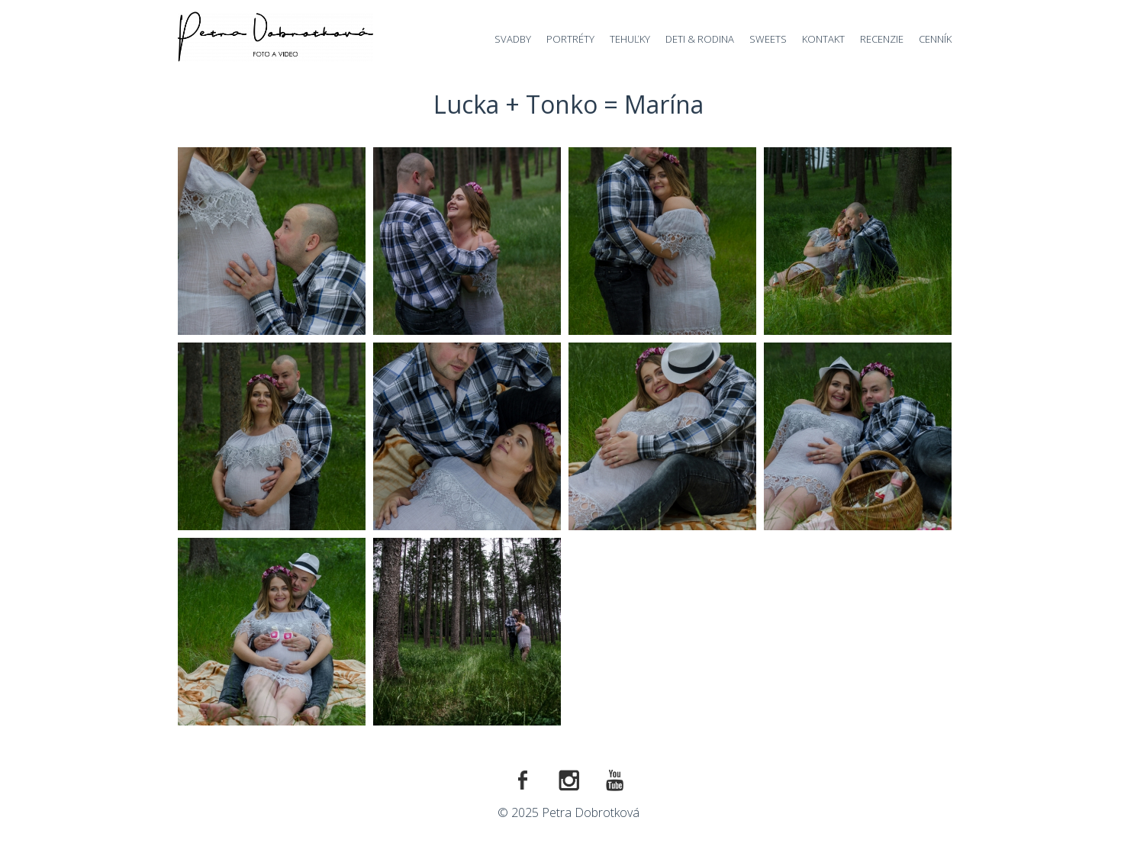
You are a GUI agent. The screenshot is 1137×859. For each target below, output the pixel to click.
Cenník (935, 39)
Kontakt (823, 39)
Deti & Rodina (699, 39)
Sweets (768, 39)
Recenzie (881, 39)
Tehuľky (630, 39)
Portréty (570, 39)
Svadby (512, 39)
